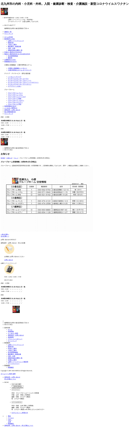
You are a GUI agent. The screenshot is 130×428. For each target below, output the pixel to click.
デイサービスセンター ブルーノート (19, 80)
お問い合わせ (8, 260)
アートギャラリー (14, 363)
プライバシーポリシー (15, 339)
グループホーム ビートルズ (17, 96)
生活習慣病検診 (13, 56)
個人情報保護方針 (10, 112)
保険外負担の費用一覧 (15, 50)
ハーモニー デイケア (14, 77)
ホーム (8, 37)
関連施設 (10, 61)
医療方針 (11, 42)
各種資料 (11, 337)
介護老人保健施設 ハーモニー (17, 68)
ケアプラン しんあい (14, 86)
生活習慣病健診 (13, 352)
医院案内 (9, 39)
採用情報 (10, 106)
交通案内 (10, 59)
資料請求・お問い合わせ (12, 110)
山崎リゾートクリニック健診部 (18, 362)
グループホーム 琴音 (14, 104)
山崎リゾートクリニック (16, 41)
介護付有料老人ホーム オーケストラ (19, 70)
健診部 (10, 58)
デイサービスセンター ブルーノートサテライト (23, 82)
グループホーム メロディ (16, 100)
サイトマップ (8, 113)
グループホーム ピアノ (15, 102)
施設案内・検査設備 (14, 46)
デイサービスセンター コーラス (18, 78)
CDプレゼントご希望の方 (20, 412)
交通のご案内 (12, 360)
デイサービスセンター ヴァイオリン (19, 84)
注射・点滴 (11, 48)
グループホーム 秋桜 (14, 98)
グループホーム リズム (15, 95)
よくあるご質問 (10, 108)
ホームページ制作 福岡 (8, 374)
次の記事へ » (5, 236)
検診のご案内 (17, 54)
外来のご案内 (13, 52)
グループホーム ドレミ (15, 93)
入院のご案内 (12, 44)
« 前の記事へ (5, 234)
